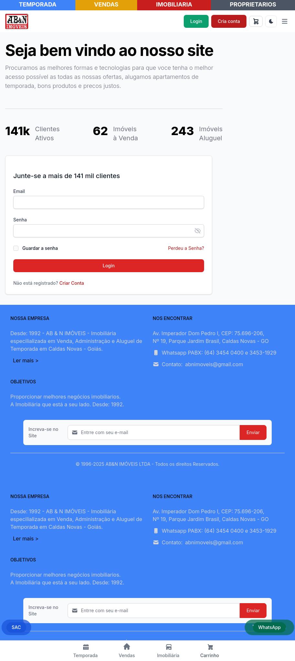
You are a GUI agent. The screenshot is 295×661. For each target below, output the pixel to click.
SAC (16, 627)
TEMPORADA (37, 4)
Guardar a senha (40, 248)
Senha (20, 219)
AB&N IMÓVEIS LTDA (127, 464)
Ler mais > (25, 360)
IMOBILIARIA (174, 4)
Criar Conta (71, 283)
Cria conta (229, 21)
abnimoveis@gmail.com (214, 364)
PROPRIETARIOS (253, 4)
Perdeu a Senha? (186, 248)
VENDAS (106, 4)
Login (196, 21)
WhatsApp (269, 627)
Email (19, 191)
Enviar (253, 432)
